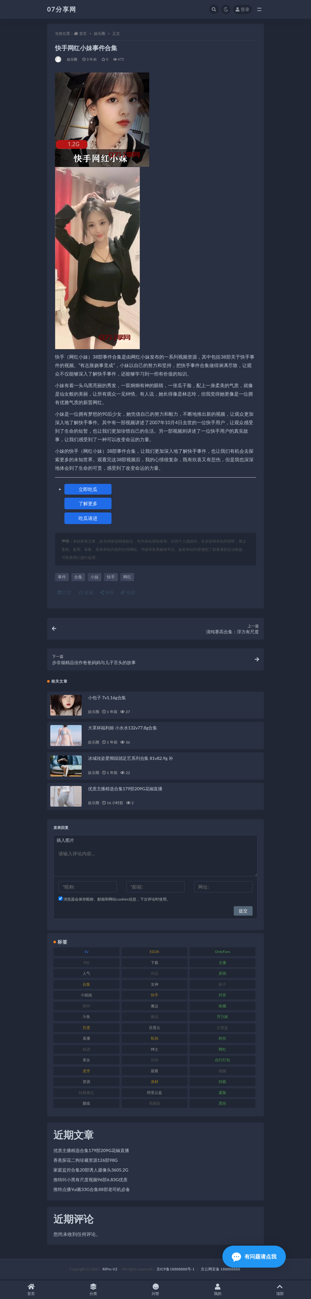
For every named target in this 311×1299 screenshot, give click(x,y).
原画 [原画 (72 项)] (222, 974)
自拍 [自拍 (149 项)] (154, 1061)
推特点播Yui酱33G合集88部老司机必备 (91, 1190)
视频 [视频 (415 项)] (222, 1071)
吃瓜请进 (88, 518)
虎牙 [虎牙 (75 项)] (86, 1071)
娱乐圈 (99, 33)
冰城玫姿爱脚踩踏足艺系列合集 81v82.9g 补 (130, 759)
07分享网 (61, 9)
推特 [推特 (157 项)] (86, 1006)
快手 (111, 576)
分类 (93, 1290)
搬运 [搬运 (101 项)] (154, 1006)
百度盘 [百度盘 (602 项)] (222, 1028)
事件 (62, 576)
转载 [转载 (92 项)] (222, 1082)
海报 (107, 592)
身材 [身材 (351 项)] (154, 1082)
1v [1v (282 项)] (87, 952)
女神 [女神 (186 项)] (154, 985)
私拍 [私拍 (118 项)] (154, 1039)
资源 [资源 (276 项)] (86, 1082)
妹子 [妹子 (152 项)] (222, 985)
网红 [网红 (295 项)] (222, 1050)
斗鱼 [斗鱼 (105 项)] (86, 1017)
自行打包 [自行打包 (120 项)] (222, 1061)
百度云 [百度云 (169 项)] (154, 1028)
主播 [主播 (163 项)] (222, 963)
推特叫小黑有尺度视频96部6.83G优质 (90, 1180)
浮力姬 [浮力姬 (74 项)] (222, 1017)
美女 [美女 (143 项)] (86, 1061)
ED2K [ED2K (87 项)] (154, 952)
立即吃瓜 (88, 489)
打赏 (65, 592)
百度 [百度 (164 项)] (86, 1028)
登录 (242, 9)
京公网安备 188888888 (220, 1270)
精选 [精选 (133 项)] (86, 1050)
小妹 (94, 576)
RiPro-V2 (109, 1270)
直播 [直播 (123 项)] (86, 1039)
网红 (127, 576)
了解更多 (88, 503)
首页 (83, 33)
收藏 (85, 592)
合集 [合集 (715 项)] (86, 985)
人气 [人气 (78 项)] (86, 974)
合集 (78, 576)
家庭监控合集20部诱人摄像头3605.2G (90, 1171)
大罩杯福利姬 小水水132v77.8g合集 (122, 729)
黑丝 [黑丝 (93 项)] (222, 1104)
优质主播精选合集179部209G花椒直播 (125, 789)
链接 (128, 592)
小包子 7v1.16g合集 (107, 698)
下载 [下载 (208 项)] (154, 963)
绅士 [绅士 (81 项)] (154, 1050)
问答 (155, 1290)
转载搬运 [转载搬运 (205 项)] (86, 1093)
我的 (218, 1290)
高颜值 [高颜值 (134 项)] (154, 1104)
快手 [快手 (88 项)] (154, 996)
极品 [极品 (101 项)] (154, 1017)
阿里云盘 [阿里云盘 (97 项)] (154, 1093)
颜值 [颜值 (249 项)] (86, 1104)
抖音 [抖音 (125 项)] (222, 996)
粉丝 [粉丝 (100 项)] (222, 1039)
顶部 (280, 1290)
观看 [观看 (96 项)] (154, 1071)
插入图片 (65, 841)
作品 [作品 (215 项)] (154, 974)
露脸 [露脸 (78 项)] (222, 1093)
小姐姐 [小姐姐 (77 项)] (86, 996)
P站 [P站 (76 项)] (86, 963)
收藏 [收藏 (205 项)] (222, 1006)
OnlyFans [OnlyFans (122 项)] (222, 952)
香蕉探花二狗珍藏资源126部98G (85, 1161)
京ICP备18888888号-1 (175, 1270)
